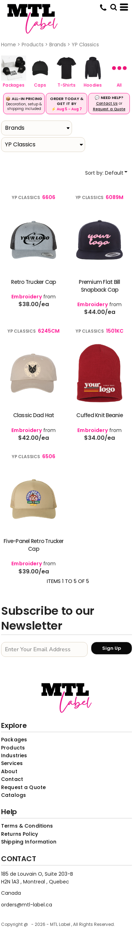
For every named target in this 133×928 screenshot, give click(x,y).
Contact (12, 779)
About (9, 771)
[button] (13, 68)
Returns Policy (19, 833)
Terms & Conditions (27, 825)
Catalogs (13, 795)
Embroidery (26, 296)
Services (12, 763)
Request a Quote (109, 109)
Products (33, 44)
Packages (14, 739)
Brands (57, 44)
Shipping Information (28, 841)
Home (8, 44)
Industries (14, 755)
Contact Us (107, 103)
